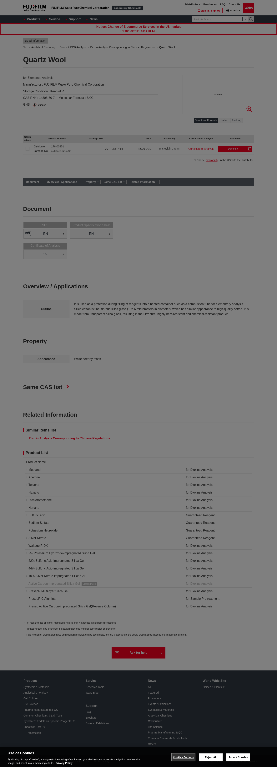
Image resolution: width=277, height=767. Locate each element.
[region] (138, 757)
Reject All (211, 757)
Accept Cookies (238, 757)
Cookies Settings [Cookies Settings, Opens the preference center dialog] (183, 757)
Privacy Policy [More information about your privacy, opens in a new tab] (64, 763)
